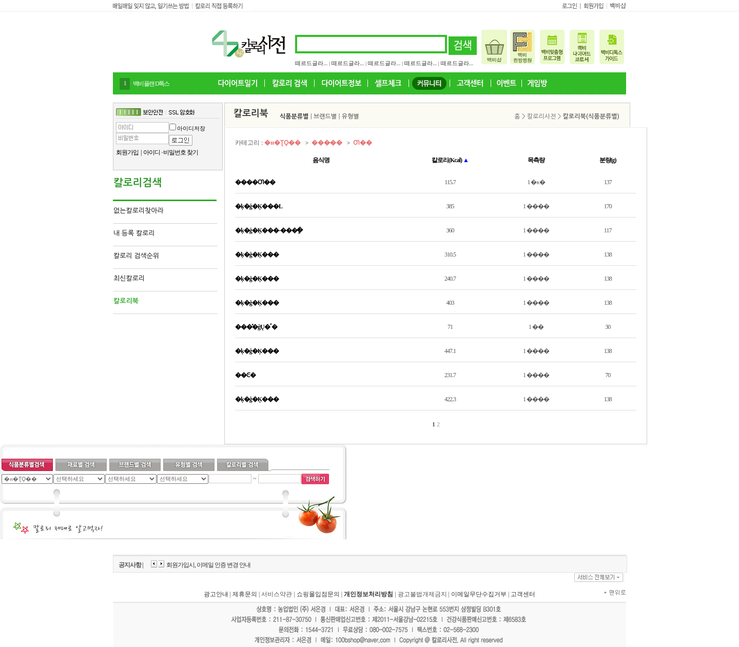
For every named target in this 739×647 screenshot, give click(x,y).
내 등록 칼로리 (134, 233)
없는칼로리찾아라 (138, 210)
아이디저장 (191, 128)
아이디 (151, 152)
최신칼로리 (129, 278)
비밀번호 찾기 (180, 152)
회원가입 (127, 152)
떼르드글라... (311, 63)
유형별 (350, 116)
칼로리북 (126, 301)
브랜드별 (325, 116)
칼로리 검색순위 (136, 255)
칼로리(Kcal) (450, 160)
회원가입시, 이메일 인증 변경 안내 (208, 564)
